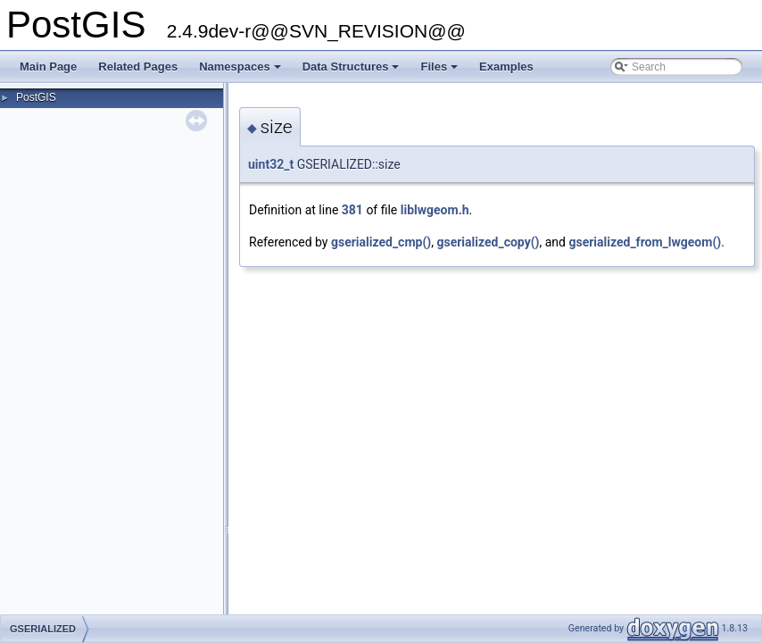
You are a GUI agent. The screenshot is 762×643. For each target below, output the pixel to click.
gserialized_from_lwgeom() (644, 242)
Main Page (48, 66)
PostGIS (36, 97)
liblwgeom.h (435, 210)
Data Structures (352, 71)
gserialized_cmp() (381, 242)
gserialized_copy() (487, 242)
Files (440, 71)
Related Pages (138, 66)
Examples (506, 66)
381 (352, 210)
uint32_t (271, 164)
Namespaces (241, 71)
